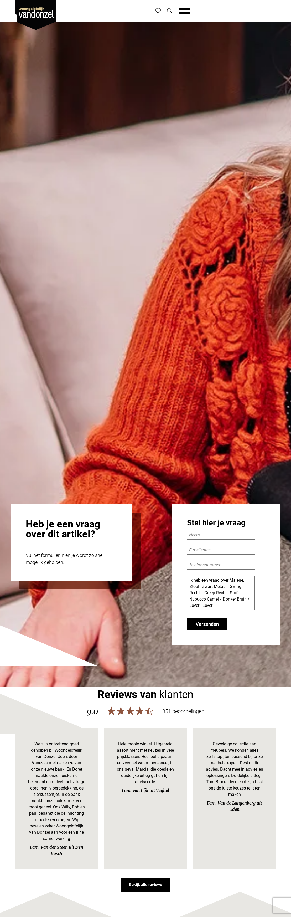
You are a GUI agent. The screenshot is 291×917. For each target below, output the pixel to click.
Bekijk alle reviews (145, 884)
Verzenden (207, 624)
